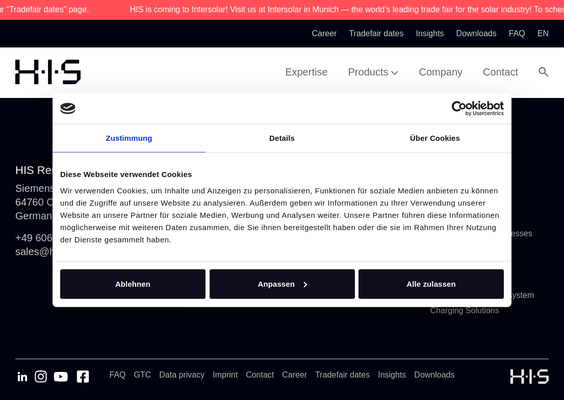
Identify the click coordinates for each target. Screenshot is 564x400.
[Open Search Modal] (544, 72)
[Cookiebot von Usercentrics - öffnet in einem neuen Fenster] (459, 108)
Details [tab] (282, 138)
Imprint (225, 374)
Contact (260, 374)
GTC (142, 374)
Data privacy (181, 374)
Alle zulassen (430, 283)
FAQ (118, 374)
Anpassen (282, 283)
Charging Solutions (464, 310)
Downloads (434, 374)
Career (294, 374)
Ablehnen (132, 283)
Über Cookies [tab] (435, 138)
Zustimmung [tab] (129, 138)
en (543, 33)
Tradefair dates (342, 374)
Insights (392, 374)
